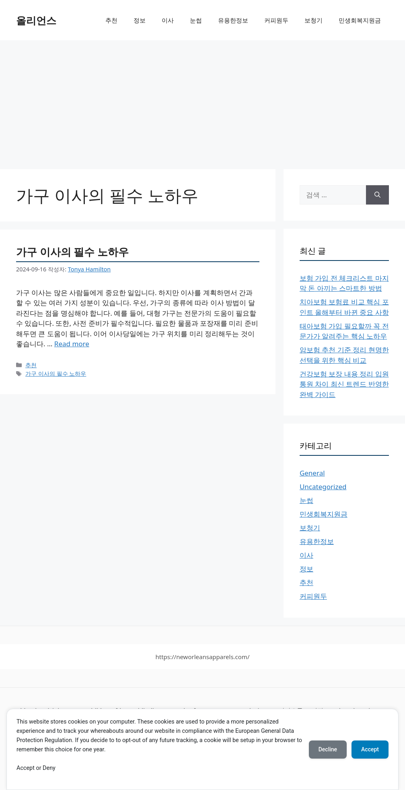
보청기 (313, 20)
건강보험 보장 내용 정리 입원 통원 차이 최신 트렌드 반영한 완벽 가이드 (344, 384)
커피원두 (276, 20)
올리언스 (36, 20)
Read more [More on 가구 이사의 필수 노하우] (71, 343)
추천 (111, 20)
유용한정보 (233, 20)
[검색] (377, 195)
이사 (168, 20)
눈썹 (196, 20)
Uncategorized (323, 486)
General (312, 473)
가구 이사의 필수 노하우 (72, 252)
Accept (370, 749)
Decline (328, 749)
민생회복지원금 (360, 20)
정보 (140, 20)
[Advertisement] (202, 100)
